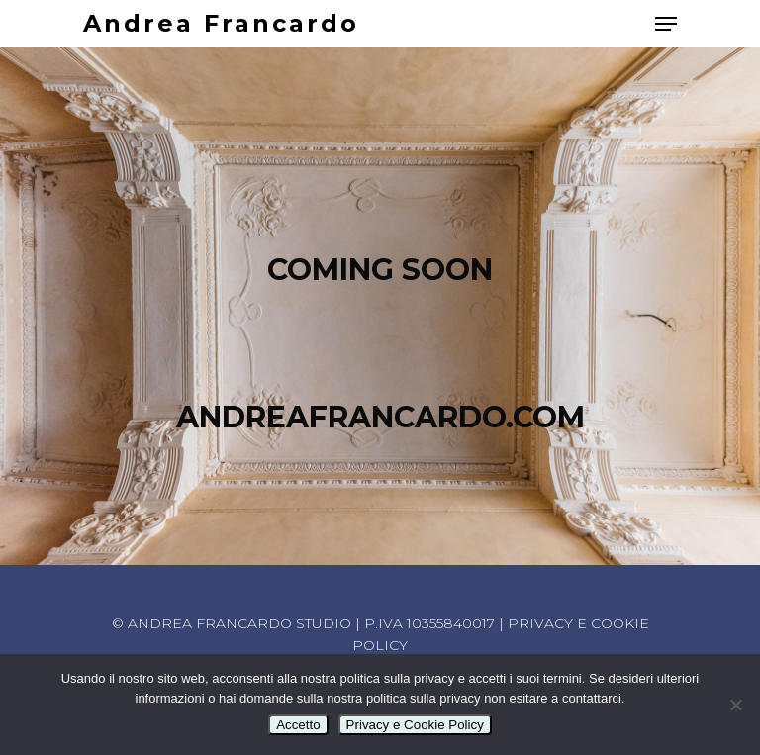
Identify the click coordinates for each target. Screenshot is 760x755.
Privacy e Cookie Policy (415, 724)
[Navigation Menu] (666, 24)
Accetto (298, 724)
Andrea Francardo (221, 24)
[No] (735, 704)
